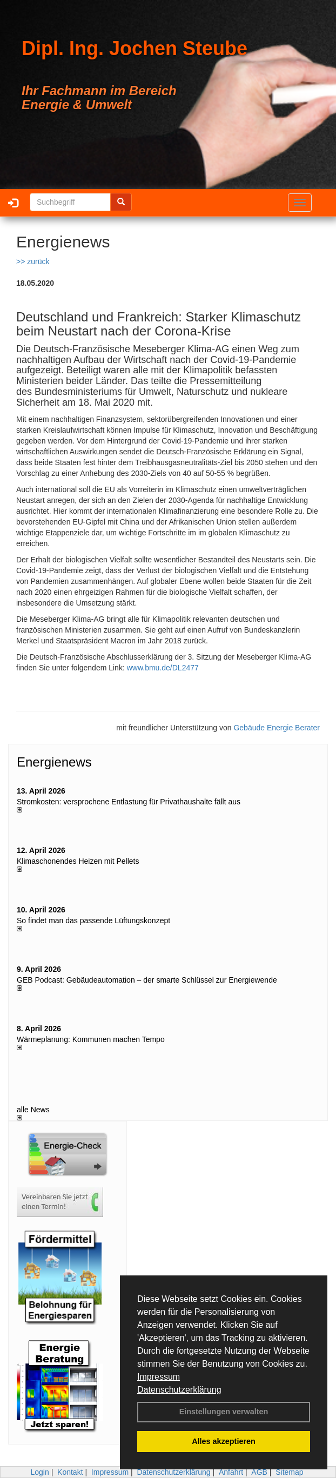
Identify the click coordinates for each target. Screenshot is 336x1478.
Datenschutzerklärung (179, 1389)
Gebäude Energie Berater (276, 727)
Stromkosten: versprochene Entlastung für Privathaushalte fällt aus (128, 801)
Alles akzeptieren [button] (224, 1441)
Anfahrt (231, 1472)
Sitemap (289, 1472)
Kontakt (70, 1472)
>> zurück (32, 261)
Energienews (54, 762)
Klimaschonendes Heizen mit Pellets (78, 861)
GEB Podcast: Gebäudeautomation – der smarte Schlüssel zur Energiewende (148, 980)
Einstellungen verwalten (223, 1411)
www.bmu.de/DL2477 (163, 667)
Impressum (158, 1376)
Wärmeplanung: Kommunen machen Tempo (91, 1039)
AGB (259, 1472)
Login (39, 1472)
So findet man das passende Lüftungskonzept (93, 920)
